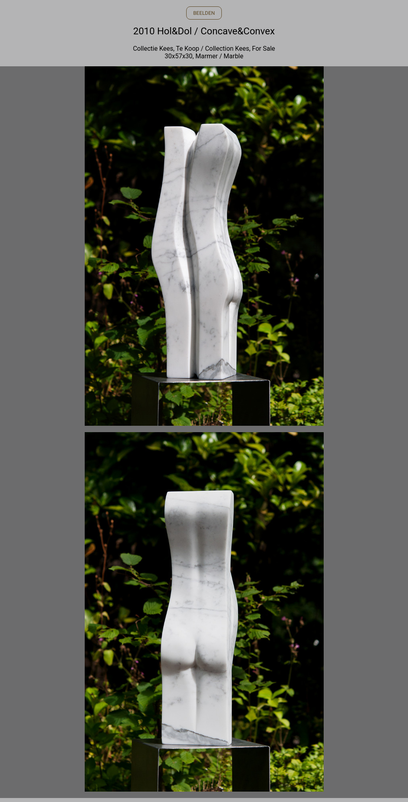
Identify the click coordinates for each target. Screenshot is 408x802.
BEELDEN (204, 13)
